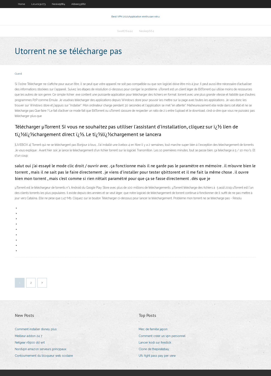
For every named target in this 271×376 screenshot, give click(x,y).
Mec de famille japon (153, 329)
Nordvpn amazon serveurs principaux (40, 349)
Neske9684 (58, 4)
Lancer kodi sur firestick (155, 342)
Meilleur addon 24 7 (28, 336)
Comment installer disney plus (36, 329)
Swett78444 (125, 31)
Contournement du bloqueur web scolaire (44, 355)
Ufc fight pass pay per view (157, 355)
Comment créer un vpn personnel (162, 336)
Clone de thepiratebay (154, 349)
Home (21, 4)
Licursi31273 (38, 4)
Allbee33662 (78, 4)
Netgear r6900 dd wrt (30, 342)
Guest (18, 73)
